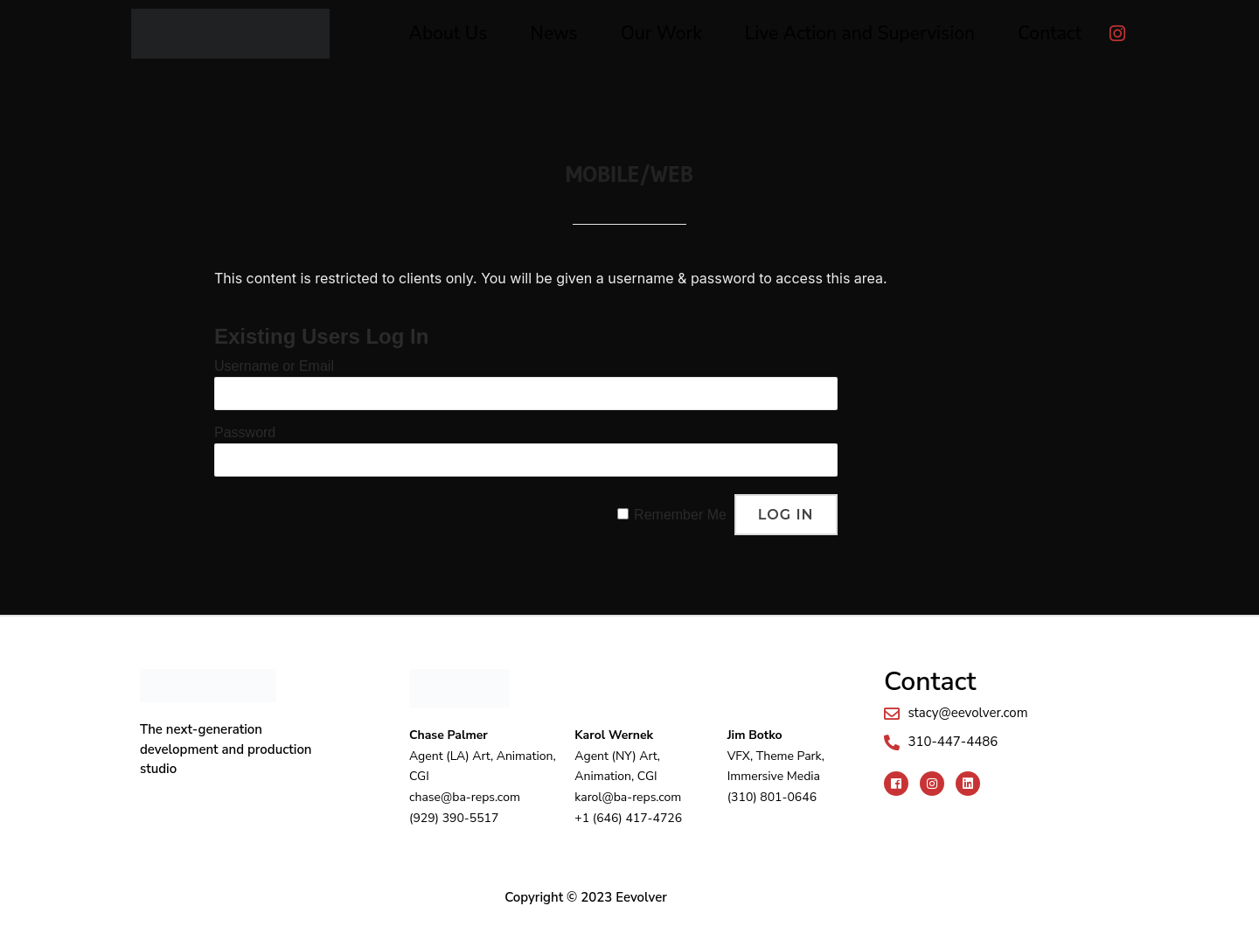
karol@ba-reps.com (627, 797)
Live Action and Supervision (860, 33)
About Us (448, 33)
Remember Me (680, 514)
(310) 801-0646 (772, 797)
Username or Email (274, 366)
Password (244, 432)
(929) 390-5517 (453, 818)
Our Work (661, 33)
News (553, 33)
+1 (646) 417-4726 (628, 818)
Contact (1050, 33)
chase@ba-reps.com (464, 797)
